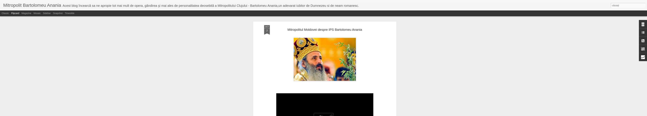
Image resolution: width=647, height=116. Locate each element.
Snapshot (58, 13)
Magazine (26, 13)
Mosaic (37, 13)
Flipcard (15, 13)
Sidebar (47, 13)
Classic (5, 13)
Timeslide (69, 13)
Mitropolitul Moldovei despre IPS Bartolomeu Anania (324, 29)
